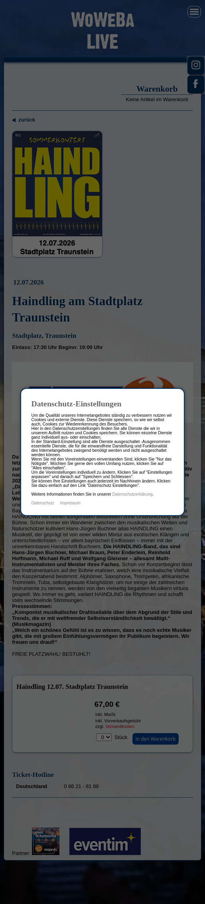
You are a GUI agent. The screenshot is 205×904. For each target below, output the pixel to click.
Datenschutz (42, 503)
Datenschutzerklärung (132, 494)
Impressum (70, 503)
